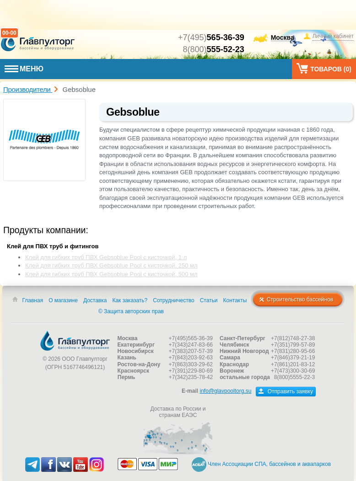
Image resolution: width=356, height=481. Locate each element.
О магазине (63, 300)
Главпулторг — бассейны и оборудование (75, 341)
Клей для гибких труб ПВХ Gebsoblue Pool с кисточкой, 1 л (106, 257)
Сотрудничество (173, 300)
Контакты (235, 300)
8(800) (213, 49)
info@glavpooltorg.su (225, 391)
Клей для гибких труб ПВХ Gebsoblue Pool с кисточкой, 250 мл (111, 265)
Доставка (95, 300)
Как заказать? (129, 300)
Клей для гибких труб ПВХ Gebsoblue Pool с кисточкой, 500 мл (111, 274)
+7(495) (211, 37)
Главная (32, 300)
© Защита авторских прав (131, 311)
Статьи (209, 300)
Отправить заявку (286, 391)
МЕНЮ (24, 69)
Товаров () (324, 68)
